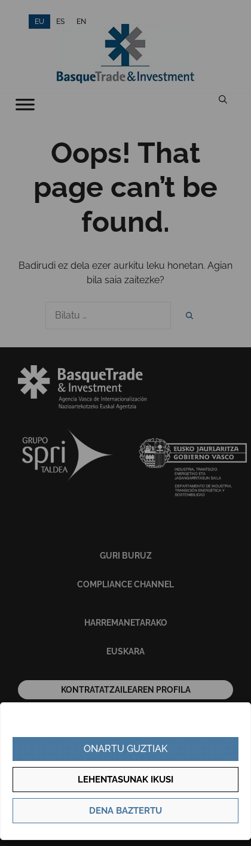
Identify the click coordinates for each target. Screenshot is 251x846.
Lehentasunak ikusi (125, 779)
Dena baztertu (125, 810)
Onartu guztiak (125, 748)
